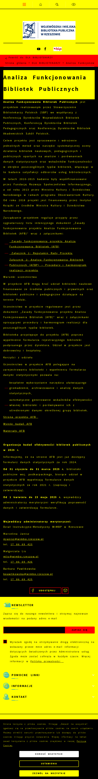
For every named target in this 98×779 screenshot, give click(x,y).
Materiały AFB (14, 431)
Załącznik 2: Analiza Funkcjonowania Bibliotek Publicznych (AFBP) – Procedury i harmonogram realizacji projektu (48, 265)
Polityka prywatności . (47, 661)
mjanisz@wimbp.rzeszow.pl (23, 539)
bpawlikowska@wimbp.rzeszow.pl (28, 574)
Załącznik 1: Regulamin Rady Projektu (41, 253)
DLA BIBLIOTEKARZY (39, 57)
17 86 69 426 (22, 562)
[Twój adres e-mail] (34, 630)
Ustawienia (49, 763)
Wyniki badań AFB (17, 424)
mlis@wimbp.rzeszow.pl (21, 556)
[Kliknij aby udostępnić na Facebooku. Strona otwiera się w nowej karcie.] (45, 590)
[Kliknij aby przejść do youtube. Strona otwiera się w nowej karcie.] (39, 49)
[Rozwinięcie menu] (49, 675)
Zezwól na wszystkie (49, 773)
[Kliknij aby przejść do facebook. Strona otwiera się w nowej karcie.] (45, 49)
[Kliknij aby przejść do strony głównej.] (41, 4)
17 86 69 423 (22, 544)
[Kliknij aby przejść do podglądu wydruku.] (65, 590)
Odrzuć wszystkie (49, 754)
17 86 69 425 (22, 579)
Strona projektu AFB (20, 417)
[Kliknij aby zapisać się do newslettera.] (79, 630)
